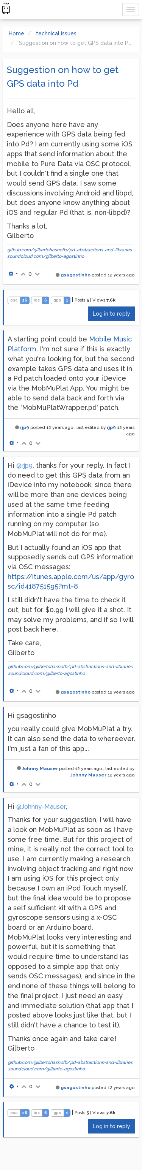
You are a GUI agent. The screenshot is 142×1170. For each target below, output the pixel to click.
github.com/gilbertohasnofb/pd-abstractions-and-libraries (69, 249)
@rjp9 (24, 465)
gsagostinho (76, 275)
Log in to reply (111, 314)
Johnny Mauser (40, 768)
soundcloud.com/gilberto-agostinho (45, 256)
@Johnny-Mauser (41, 806)
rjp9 (24, 427)
